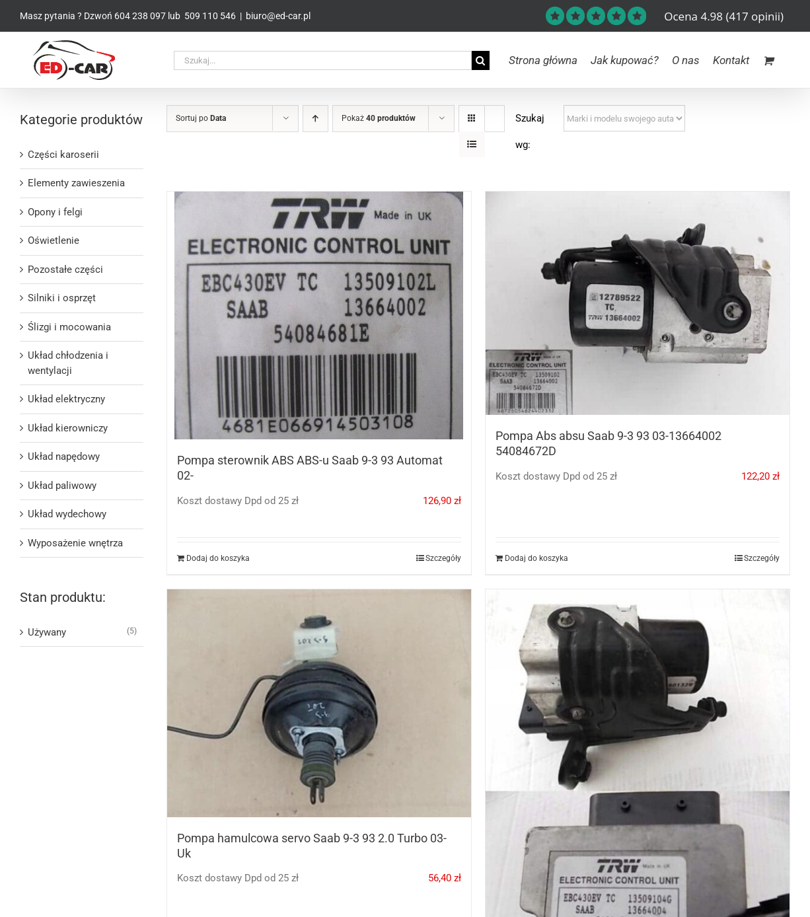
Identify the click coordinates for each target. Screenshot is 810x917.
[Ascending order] (315, 118)
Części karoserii (63, 155)
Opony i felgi (55, 212)
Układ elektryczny (66, 399)
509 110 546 (209, 16)
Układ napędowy (64, 456)
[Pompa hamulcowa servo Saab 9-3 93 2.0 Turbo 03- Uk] (319, 703)
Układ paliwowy (62, 486)
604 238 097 (140, 16)
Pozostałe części (65, 269)
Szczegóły (443, 558)
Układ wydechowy (67, 514)
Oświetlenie (53, 240)
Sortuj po (201, 118)
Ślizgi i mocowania (69, 327)
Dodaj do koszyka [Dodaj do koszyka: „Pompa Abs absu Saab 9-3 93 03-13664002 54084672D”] (536, 558)
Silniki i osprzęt (62, 298)
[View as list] (472, 144)
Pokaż (379, 118)
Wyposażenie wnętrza (75, 543)
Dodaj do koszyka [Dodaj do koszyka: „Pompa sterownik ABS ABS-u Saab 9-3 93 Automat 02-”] (218, 558)
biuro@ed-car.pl (278, 16)
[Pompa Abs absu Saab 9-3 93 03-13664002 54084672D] (638, 303)
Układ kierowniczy (68, 428)
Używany (47, 632)
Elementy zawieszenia (76, 183)
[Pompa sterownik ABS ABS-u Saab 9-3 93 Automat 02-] (319, 315)
